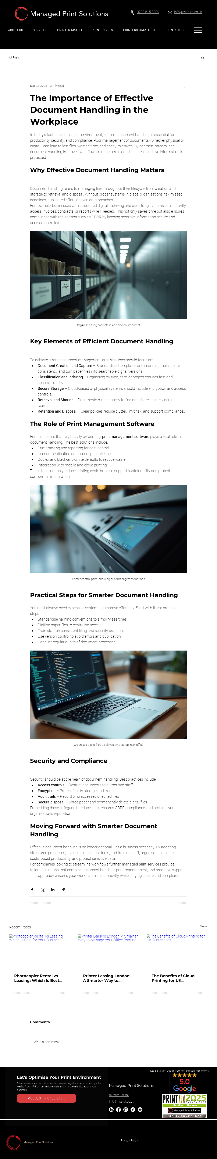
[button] (203, 57)
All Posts (14, 57)
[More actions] (184, 85)
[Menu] (197, 30)
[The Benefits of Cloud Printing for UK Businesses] (177, 951)
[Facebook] (118, 1109)
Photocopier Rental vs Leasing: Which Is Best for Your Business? (36, 978)
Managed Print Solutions (131, 1085)
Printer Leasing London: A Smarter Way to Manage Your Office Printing (107, 978)
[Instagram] (125, 1109)
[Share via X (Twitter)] (42, 890)
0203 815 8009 (119, 1095)
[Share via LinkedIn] (53, 890)
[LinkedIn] (111, 1109)
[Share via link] (63, 890)
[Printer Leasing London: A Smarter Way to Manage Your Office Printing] (108, 951)
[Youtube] (140, 1109)
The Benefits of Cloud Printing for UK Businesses (173, 978)
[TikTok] (133, 1109)
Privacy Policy (129, 1140)
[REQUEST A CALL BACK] (46, 1098)
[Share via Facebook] (32, 890)
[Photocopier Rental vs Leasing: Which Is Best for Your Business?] (39, 951)
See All (204, 926)
